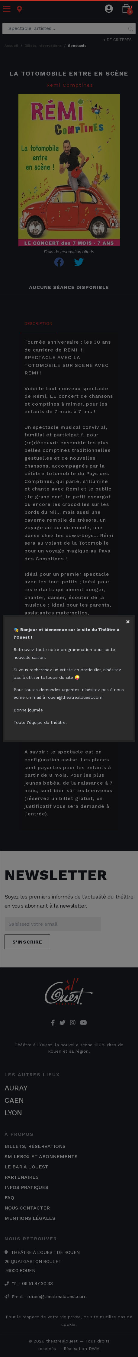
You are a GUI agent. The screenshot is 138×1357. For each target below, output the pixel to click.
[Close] (130, 620)
